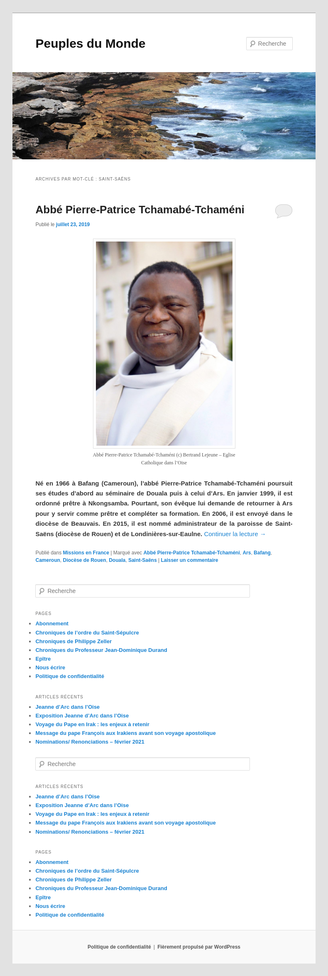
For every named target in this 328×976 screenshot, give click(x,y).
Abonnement (51, 623)
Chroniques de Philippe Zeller (73, 641)
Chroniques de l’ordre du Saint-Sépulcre (87, 633)
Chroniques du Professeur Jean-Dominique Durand (101, 650)
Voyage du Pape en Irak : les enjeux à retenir (92, 724)
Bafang (262, 553)
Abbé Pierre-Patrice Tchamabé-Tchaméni (139, 209)
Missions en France (86, 553)
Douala (117, 560)
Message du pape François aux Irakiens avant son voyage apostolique (125, 733)
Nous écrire (50, 667)
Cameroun (47, 560)
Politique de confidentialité (69, 676)
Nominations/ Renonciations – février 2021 (89, 742)
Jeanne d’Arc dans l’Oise (67, 707)
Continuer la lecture (235, 533)
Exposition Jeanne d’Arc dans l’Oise (82, 715)
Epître (43, 659)
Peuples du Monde (90, 43)
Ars (246, 553)
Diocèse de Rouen (84, 560)
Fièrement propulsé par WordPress (198, 947)
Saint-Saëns (142, 560)
